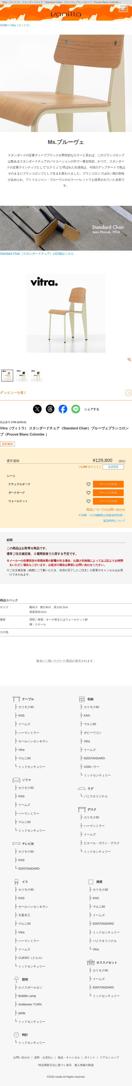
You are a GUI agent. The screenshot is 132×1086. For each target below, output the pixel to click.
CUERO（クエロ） (31, 958)
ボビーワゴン (93, 732)
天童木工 (24, 915)
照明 (25, 979)
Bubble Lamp (27, 996)
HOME (4, 25)
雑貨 (99, 881)
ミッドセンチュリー (31, 766)
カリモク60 (26, 707)
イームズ (24, 724)
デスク (91, 809)
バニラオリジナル (96, 796)
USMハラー (91, 766)
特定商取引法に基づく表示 (55, 1065)
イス (25, 881)
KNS (21, 715)
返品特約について (114, 520)
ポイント (89, 1057)
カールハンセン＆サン (33, 741)
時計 (25, 1034)
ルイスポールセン (30, 987)
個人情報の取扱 (84, 1065)
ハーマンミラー (28, 732)
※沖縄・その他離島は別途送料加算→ (101, 515)
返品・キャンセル (69, 1057)
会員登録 (113, 466)
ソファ (26, 780)
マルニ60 (24, 758)
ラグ (90, 788)
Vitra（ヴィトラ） (21, 25)
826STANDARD (28, 868)
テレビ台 (28, 843)
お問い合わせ (21, 1057)
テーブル (28, 699)
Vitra (21, 749)
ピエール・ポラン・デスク (102, 843)
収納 (90, 699)
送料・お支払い (44, 1057)
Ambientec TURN (30, 1004)
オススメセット (106, 962)
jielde (21, 1013)
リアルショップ (109, 1057)
